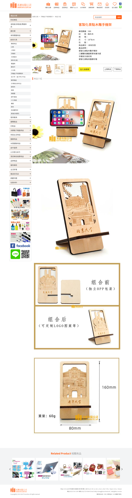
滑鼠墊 (13, 93)
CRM (105, 494)
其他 (12, 107)
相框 (12, 90)
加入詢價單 (84, 69)
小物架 (13, 50)
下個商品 (117, 69)
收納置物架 (14, 110)
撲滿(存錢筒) (15, 113)
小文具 (13, 70)
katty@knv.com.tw (116, 491)
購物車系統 (100, 494)
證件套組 (14, 97)
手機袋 (13, 53)
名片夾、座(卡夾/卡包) (18, 77)
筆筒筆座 (14, 80)
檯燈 (12, 103)
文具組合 (14, 57)
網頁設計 (109, 494)
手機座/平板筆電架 (17, 73)
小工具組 (14, 100)
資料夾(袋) (14, 60)
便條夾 (13, 87)
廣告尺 (13, 67)
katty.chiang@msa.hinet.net (102, 491)
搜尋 (119, 17)
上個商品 (107, 69)
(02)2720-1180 (72, 491)
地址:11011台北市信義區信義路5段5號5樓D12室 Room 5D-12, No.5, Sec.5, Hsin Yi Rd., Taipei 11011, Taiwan (91, 489)
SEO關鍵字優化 (117, 494)
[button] (10, 469)
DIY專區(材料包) (16, 83)
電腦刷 (13, 63)
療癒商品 (14, 44)
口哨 (12, 47)
